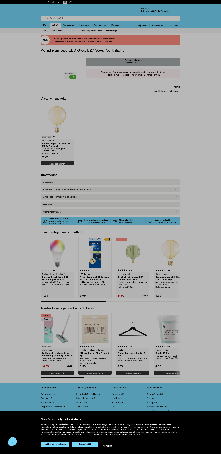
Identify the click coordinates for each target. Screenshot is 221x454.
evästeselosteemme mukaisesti (156, 425)
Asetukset (128, 432)
